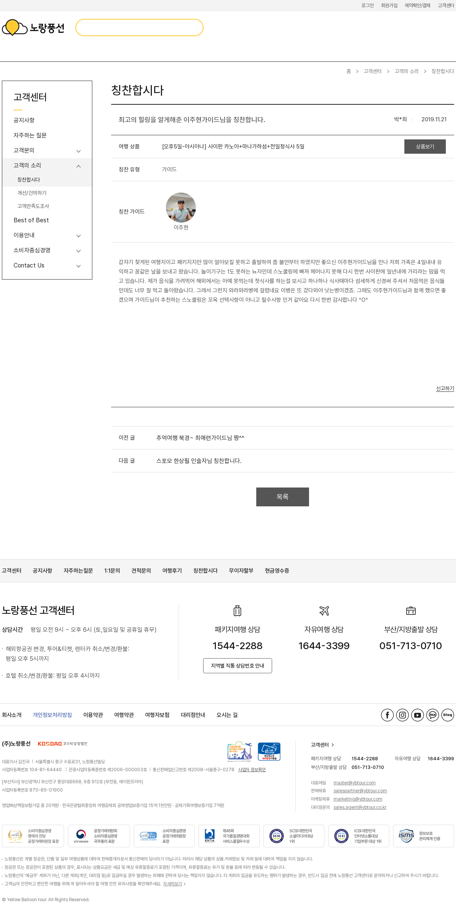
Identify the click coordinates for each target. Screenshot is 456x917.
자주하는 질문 (30, 135)
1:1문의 (112, 570)
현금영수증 (277, 570)
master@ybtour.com (355, 783)
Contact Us (29, 265)
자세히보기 (172, 883)
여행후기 (172, 570)
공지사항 (24, 120)
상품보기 (425, 147)
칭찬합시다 (28, 180)
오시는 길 (227, 715)
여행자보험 (157, 715)
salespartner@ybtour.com (360, 790)
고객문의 (24, 150)
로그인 (367, 5)
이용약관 (93, 715)
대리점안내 (193, 715)
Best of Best (31, 220)
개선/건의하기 (31, 193)
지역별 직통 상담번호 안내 (237, 666)
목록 (283, 497)
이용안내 (24, 235)
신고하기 (445, 388)
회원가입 (389, 5)
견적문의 (141, 570)
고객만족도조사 (33, 206)
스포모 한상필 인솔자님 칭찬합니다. (199, 461)
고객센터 (446, 5)
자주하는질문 (78, 570)
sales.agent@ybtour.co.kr (360, 807)
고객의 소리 (407, 71)
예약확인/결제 (417, 5)
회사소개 (11, 715)
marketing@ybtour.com (358, 799)
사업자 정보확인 (252, 769)
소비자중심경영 (32, 250)
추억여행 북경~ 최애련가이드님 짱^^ (200, 438)
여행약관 (124, 715)
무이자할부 (241, 570)
